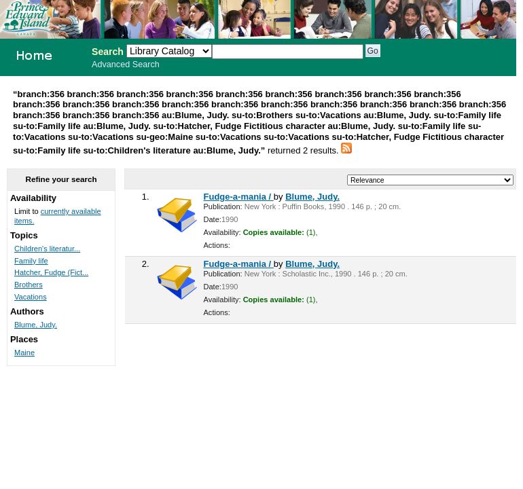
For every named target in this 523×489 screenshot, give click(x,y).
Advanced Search (126, 64)
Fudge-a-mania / (239, 197)
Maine (24, 352)
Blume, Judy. (312, 197)
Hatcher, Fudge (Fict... (51, 272)
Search (108, 51)
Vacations (30, 297)
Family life (31, 261)
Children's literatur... (47, 248)
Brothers (28, 284)
